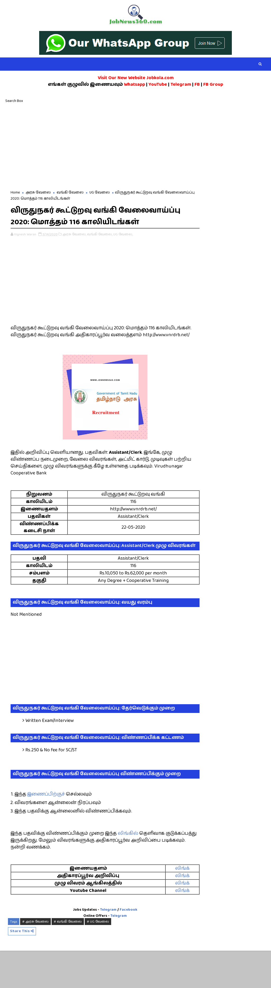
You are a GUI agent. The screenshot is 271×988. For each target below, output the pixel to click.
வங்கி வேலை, (99, 246)
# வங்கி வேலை (68, 958)
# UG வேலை (98, 958)
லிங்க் (167, 905)
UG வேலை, (123, 246)
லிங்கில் (128, 870)
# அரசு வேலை (35, 958)
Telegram (99, 946)
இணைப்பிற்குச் (46, 831)
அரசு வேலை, (74, 246)
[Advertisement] (135, 146)
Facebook (120, 946)
